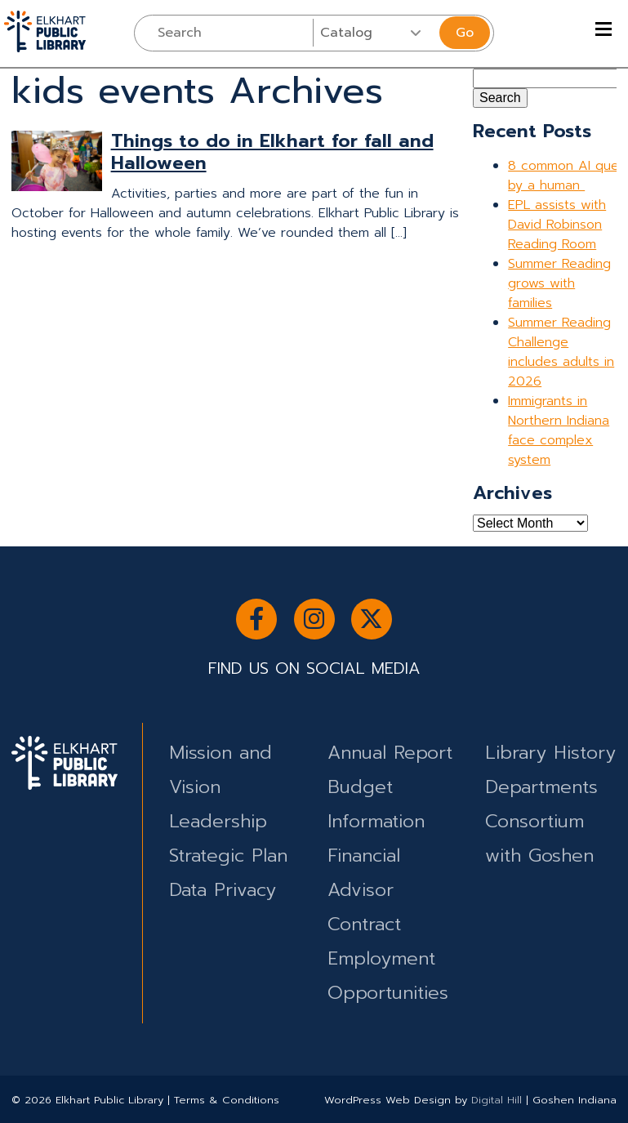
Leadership (218, 821)
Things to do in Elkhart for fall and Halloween (272, 151)
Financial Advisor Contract (364, 890)
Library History (550, 752)
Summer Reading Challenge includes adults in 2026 (561, 352)
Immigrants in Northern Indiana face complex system (558, 430)
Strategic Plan (228, 855)
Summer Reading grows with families (559, 283)
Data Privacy (222, 889)
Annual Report (389, 752)
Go (465, 32)
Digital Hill (496, 1099)
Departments (541, 786)
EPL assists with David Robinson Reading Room (557, 224)
